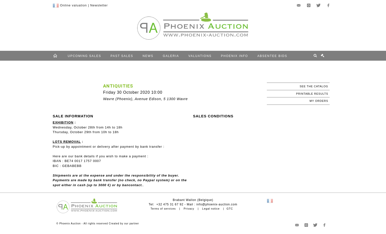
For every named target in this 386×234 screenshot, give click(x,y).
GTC (229, 208)
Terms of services (163, 208)
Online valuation (73, 5)
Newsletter (99, 5)
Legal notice (211, 208)
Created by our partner (124, 223)
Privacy (189, 208)
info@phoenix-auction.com (216, 204)
